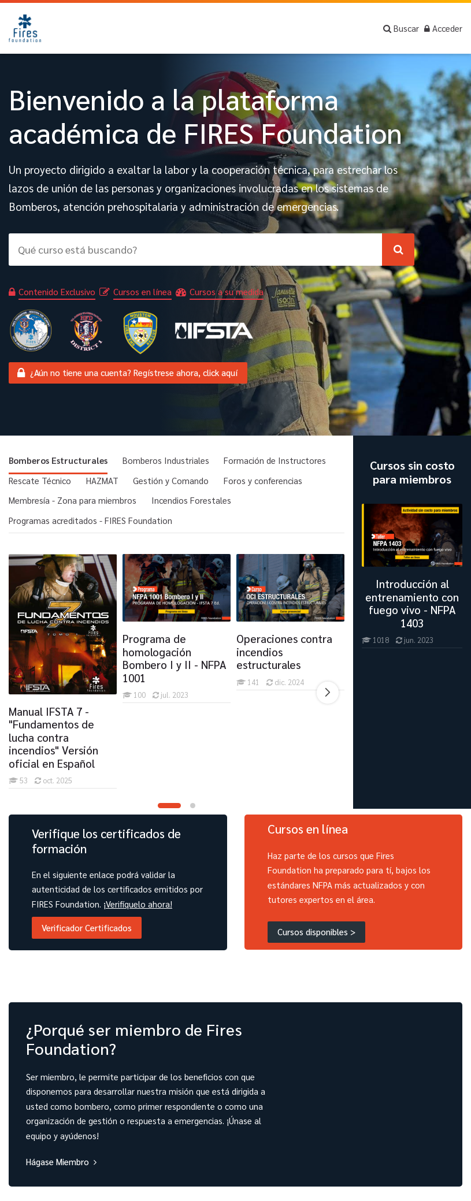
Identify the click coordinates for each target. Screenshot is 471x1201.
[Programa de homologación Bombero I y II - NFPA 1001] (122, 702)
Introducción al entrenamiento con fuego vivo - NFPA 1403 (412, 603)
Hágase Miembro (57, 1161)
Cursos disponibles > (316, 931)
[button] (169, 805)
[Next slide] (328, 693)
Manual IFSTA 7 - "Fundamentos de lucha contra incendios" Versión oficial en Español (53, 737)
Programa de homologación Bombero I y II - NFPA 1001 (174, 658)
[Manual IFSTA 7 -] (8, 788)
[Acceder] (443, 28)
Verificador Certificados (87, 927)
